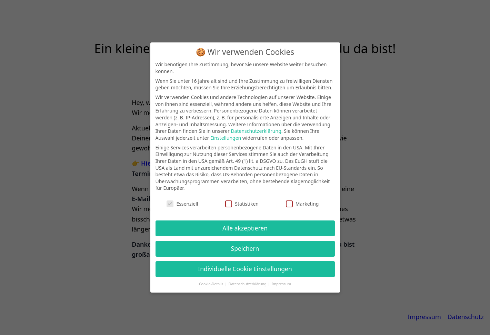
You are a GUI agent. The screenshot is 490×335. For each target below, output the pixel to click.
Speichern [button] (245, 248)
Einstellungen (225, 138)
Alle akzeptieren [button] (245, 228)
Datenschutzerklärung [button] (248, 284)
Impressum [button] (281, 284)
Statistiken (242, 203)
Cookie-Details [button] (211, 284)
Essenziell (182, 203)
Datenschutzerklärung (256, 131)
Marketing (302, 203)
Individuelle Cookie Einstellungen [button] (245, 269)
